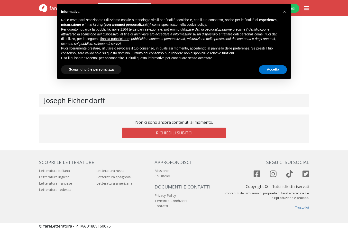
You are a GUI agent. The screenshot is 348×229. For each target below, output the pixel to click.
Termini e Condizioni (171, 200)
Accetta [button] (273, 69)
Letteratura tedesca (55, 189)
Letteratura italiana (54, 170)
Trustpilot (302, 207)
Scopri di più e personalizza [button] (91, 69)
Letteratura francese (55, 183)
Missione (162, 170)
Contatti (161, 206)
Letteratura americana (114, 183)
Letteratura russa (110, 170)
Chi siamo (162, 176)
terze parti (136, 29)
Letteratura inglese (54, 177)
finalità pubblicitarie (114, 39)
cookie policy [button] (196, 24)
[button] (284, 12)
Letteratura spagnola (113, 177)
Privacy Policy (165, 195)
